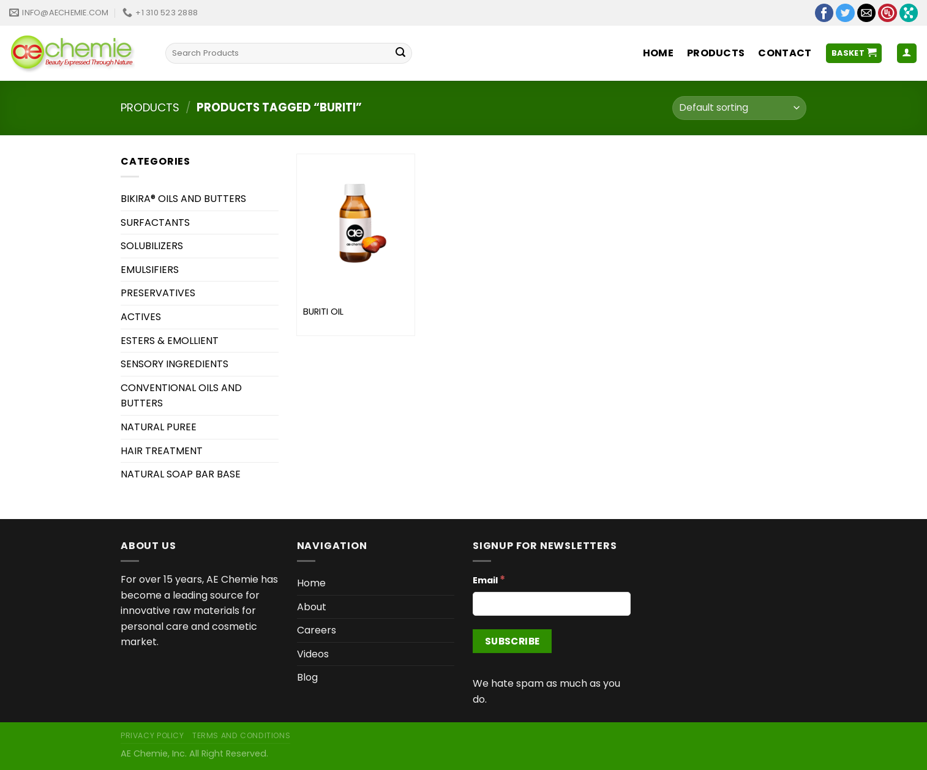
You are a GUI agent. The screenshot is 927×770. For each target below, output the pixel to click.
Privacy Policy (152, 735)
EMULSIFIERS (150, 270)
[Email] (552, 604)
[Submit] (400, 53)
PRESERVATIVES (158, 293)
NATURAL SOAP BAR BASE (181, 474)
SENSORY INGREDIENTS (174, 364)
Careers (316, 630)
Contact (784, 53)
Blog (307, 677)
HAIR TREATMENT (162, 451)
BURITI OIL (323, 312)
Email (489, 579)
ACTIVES (141, 317)
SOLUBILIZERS (152, 246)
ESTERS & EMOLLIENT (170, 341)
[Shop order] (739, 108)
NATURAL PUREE (159, 427)
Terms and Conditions (241, 735)
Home (658, 53)
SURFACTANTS (155, 222)
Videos (313, 654)
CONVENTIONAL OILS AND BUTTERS (181, 396)
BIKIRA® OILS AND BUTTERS (183, 199)
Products (716, 53)
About (311, 607)
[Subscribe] (512, 641)
